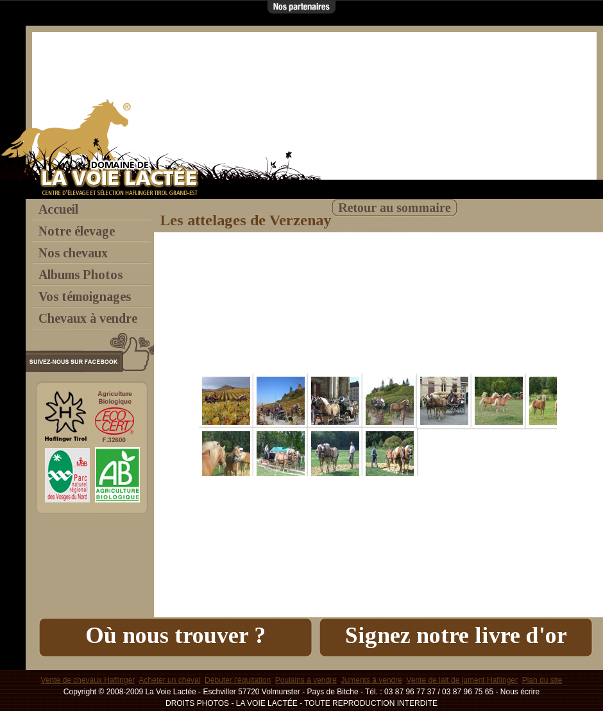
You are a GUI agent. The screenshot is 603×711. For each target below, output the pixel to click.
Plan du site (542, 680)
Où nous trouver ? (175, 635)
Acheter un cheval (169, 680)
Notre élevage (76, 231)
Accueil (58, 209)
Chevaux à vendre (87, 318)
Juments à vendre (371, 680)
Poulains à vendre (306, 680)
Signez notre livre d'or (456, 635)
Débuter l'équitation (238, 680)
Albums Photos (80, 275)
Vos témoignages (84, 296)
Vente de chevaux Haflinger (88, 680)
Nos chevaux (73, 253)
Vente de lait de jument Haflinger (462, 680)
